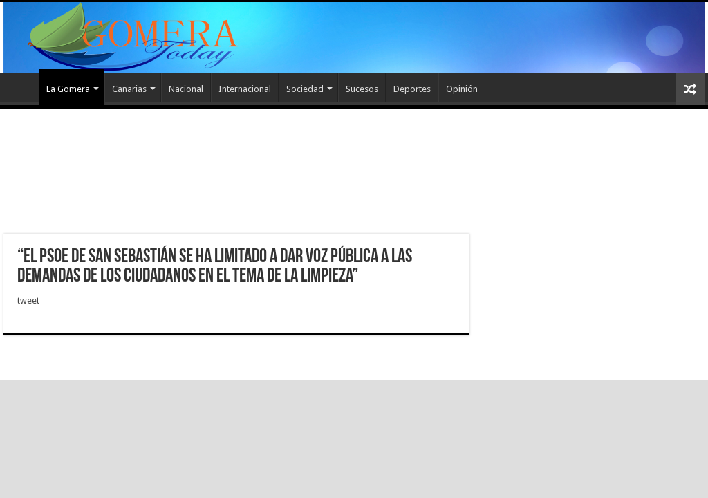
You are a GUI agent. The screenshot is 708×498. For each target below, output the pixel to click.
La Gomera (68, 89)
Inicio (21, 87)
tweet (28, 300)
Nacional (186, 89)
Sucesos (362, 89)
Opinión (462, 89)
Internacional (244, 89)
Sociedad (305, 89)
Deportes (412, 89)
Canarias (129, 89)
